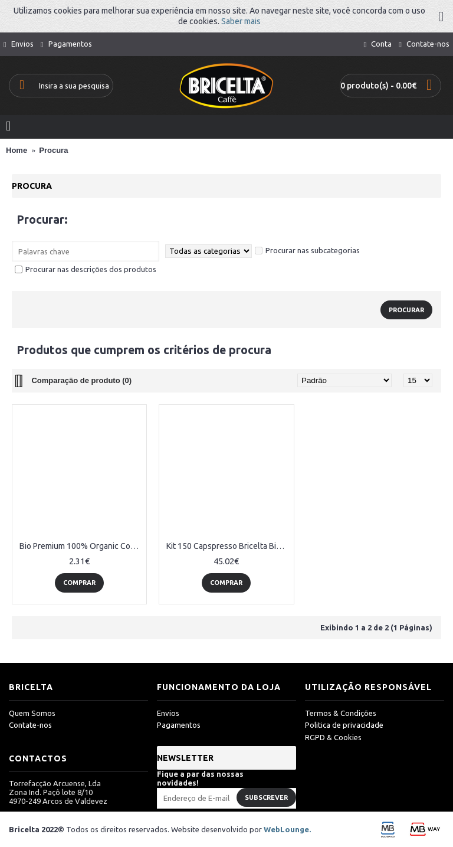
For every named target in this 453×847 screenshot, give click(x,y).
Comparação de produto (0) (81, 380)
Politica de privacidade (344, 725)
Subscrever (266, 797)
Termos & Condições (340, 713)
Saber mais (241, 21)
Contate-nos (30, 725)
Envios (168, 713)
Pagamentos (179, 725)
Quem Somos (32, 713)
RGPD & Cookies (333, 737)
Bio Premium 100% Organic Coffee (81, 546)
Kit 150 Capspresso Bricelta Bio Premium (228, 546)
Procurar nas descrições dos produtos (85, 269)
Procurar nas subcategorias (307, 250)
